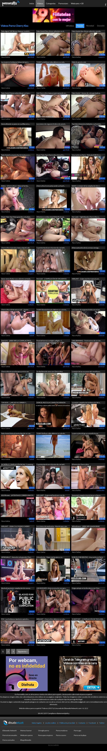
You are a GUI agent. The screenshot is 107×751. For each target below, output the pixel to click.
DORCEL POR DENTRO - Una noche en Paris (87, 557)
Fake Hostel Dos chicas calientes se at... (51, 31)
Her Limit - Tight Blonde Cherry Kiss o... (86, 217)
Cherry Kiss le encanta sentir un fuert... (51, 186)
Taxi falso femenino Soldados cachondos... (87, 124)
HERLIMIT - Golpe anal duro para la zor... (86, 279)
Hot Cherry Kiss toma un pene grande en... (52, 93)
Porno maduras (62, 730)
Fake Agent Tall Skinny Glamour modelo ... (16, 31)
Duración (100, 26)
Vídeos (40, 3)
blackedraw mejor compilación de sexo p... (16, 588)
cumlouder (100, 88)
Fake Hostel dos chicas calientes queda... (86, 31)
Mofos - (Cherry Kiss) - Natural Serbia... (15, 186)
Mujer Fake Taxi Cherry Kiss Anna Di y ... (51, 155)
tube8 (102, 212)
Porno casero (61, 735)
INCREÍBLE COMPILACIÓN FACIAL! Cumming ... (17, 464)
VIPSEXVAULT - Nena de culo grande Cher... (16, 557)
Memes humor (26, 730)
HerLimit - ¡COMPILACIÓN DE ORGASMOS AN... (51, 279)
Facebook (92, 723)
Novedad (90, 26)
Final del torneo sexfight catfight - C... (50, 341)
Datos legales (37, 723)
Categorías (51, 3)
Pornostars (63, 3)
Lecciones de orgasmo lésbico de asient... (51, 124)
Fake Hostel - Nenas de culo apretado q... (86, 93)
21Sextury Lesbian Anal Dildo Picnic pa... (51, 217)
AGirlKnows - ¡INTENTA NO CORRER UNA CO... (17, 495)
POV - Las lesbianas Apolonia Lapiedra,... (15, 619)
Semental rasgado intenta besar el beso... (86, 495)
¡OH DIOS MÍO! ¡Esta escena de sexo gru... (51, 588)
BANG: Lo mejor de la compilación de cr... (86, 186)
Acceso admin (53, 745)
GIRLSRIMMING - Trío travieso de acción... (86, 341)
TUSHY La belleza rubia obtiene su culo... (51, 62)
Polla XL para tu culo (79, 62)
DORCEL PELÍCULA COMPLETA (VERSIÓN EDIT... (51, 403)
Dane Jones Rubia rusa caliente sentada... (16, 279)
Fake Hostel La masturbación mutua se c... (16, 155)
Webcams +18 (77, 3)
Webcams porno (26, 735)
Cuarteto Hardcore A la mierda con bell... (51, 248)
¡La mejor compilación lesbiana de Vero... (86, 402)
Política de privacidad (67, 723)
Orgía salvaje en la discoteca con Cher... (86, 588)
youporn (101, 57)
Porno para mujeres (45, 735)
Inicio (31, 3)
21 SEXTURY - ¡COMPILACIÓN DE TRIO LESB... (88, 619)
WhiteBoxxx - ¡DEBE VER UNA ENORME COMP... (86, 526)
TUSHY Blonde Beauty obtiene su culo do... (52, 310)
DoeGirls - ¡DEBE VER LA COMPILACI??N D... (16, 341)
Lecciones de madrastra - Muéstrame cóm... (52, 526)
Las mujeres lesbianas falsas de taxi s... (15, 62)
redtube (101, 181)
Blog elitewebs (25, 740)
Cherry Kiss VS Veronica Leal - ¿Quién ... (15, 310)
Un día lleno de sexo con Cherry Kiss (50, 371)
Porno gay (77, 730)
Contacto (81, 723)
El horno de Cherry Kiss (80, 464)
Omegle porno (43, 730)
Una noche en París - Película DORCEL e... (86, 155)
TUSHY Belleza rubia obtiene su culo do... (51, 433)
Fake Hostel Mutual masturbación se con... (16, 433)
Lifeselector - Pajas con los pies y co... (50, 557)
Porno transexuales (10, 735)
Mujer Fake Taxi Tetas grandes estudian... (16, 217)
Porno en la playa (80, 735)
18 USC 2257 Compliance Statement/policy (53, 713)
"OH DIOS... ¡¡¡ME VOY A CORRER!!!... (14, 402)
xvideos (31, 150)
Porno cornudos (9, 740)
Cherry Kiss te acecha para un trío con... (15, 371)
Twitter (101, 723)
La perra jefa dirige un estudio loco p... (85, 433)
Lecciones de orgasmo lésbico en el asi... (86, 310)
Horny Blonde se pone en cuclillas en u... (15, 124)
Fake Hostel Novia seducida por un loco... (15, 93)
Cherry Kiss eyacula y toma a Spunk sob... (15, 248)
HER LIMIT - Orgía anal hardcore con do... (51, 495)
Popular (80, 26)
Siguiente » (22, 651)
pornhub (31, 57)
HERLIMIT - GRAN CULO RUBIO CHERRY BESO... (15, 526)
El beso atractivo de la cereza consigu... (85, 248)
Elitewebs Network (10, 730)
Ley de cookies (50, 723)
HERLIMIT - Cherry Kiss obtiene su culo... (51, 619)
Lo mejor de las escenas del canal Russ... (86, 371)
